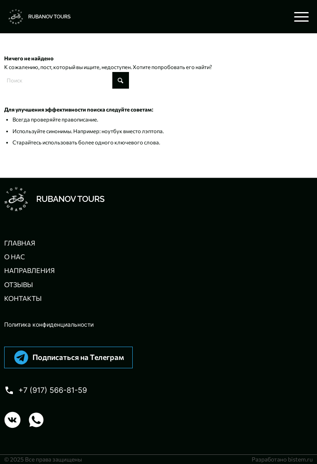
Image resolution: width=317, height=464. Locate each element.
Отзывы (18, 284)
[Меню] (297, 16)
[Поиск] (66, 80)
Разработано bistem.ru (282, 459)
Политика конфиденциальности (49, 324)
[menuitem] (297, 16)
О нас (14, 257)
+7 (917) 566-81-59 (52, 390)
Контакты (23, 298)
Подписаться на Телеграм (78, 357)
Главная (19, 243)
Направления (29, 270)
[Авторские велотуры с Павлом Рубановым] (128, 16)
